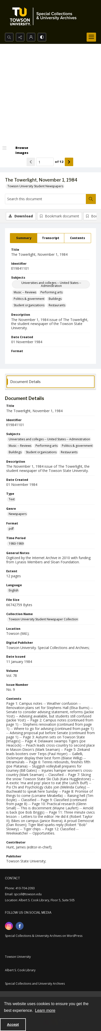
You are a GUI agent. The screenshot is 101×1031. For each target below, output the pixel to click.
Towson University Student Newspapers (35, 186)
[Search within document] (91, 199)
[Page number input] (45, 162)
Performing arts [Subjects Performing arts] (51, 292)
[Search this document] (45, 199)
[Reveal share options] (20, 37)
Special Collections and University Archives (35, 983)
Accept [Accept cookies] (13, 1025)
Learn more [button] (45, 1010)
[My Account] (31, 37)
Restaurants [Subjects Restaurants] (57, 305)
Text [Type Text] (12, 499)
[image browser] (18, 150)
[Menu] (91, 37)
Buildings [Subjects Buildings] (55, 299)
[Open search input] (9, 37)
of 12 (59, 161)
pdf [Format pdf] (11, 528)
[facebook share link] (20, 926)
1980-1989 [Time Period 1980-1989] (16, 543)
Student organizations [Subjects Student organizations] (29, 305)
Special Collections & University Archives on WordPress (43, 936)
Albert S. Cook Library (20, 970)
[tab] (23, 238)
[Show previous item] (31, 162)
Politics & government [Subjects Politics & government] (29, 299)
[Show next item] (69, 162)
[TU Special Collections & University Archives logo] (44, 16)
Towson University (18, 957)
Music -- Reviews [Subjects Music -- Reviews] (25, 292)
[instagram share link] (9, 926)
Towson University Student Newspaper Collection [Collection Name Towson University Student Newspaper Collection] (43, 619)
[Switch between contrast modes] (42, 37)
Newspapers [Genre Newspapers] (18, 514)
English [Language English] (13, 590)
